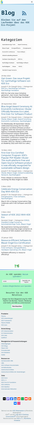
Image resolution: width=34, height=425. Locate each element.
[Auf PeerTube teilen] (29, 397)
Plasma (3, 316)
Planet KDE (4, 348)
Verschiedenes (5, 352)
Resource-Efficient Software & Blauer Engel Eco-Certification (16, 241)
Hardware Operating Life (9, 59)
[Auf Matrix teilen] (4, 397)
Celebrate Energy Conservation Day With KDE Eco (16, 190)
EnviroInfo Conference (8, 52)
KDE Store (4, 378)
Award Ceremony (22, 44)
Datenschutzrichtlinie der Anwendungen (13, 372)
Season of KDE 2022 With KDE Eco (15, 216)
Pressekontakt (5, 350)
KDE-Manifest (5, 387)
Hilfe (2, 363)
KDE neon (4, 325)
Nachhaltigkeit (6, 66)
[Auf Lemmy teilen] (22, 397)
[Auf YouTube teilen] (26, 397)
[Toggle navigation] (32, 2)
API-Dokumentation (7, 331)
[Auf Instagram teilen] (18, 402)
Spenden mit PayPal (26, 281)
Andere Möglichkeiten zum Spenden (17, 286)
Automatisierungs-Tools (8, 44)
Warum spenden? (20, 275)
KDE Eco (20, 59)
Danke (3, 355)
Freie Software (21, 52)
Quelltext (4, 337)
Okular (14, 66)
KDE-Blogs (4, 346)
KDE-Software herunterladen (10, 365)
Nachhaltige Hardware (8, 63)
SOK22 (20, 66)
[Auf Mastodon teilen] (8, 397)
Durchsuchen (17, 306)
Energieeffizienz (16, 48)
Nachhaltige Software (22, 63)
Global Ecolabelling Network (9, 55)
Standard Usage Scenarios (9, 70)
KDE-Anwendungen (7, 318)
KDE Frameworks (6, 320)
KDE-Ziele (4, 335)
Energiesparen (27, 48)
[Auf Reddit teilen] (18, 397)
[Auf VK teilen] (15, 402)
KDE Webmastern (19, 411)
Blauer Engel (5, 48)
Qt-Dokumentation (7, 333)
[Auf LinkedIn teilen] (15, 397)
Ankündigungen (6, 343)
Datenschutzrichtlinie (7, 369)
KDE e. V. (4, 380)
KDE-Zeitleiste (5, 384)
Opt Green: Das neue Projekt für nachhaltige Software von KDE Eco (15, 81)
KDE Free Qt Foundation (8, 382)
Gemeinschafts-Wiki (7, 361)
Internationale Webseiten (9, 389)
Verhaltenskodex (6, 367)
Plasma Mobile (5, 322)
